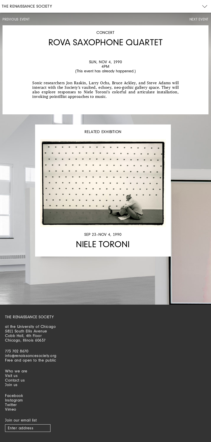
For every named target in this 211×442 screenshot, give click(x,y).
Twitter (11, 404)
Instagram (14, 400)
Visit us (11, 375)
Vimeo (10, 409)
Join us (11, 384)
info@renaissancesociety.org (31, 355)
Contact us (15, 380)
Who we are (16, 371)
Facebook (14, 395)
